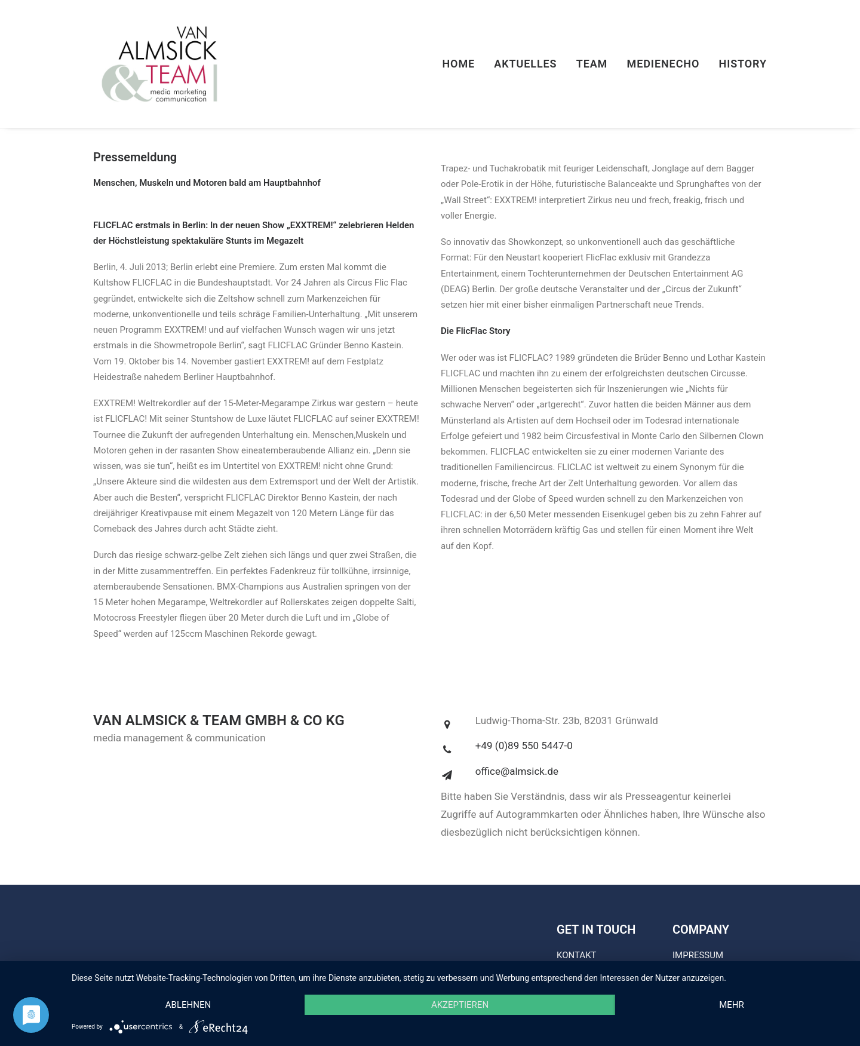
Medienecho (663, 63)
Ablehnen (188, 1004)
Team (592, 63)
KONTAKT (577, 955)
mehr (731, 1004)
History (742, 63)
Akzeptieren (460, 1004)
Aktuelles (525, 63)
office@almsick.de (516, 771)
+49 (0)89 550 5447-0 (524, 745)
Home (458, 63)
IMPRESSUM (697, 955)
